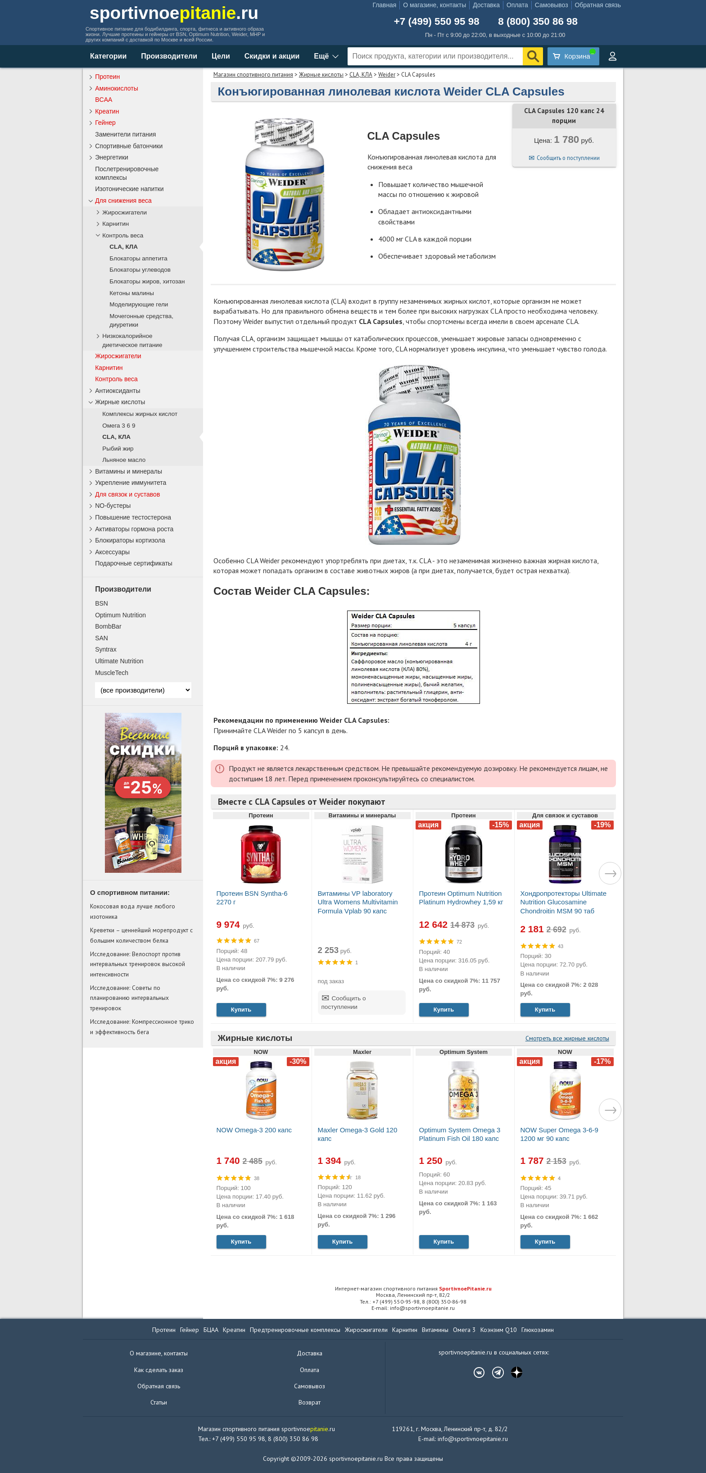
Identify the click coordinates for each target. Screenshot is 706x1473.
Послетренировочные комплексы (126, 173)
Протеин (107, 76)
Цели (221, 56)
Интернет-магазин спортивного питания (413, 1288)
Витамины (435, 1330)
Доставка (486, 5)
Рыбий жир (117, 448)
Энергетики (111, 157)
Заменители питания (125, 134)
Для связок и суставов (127, 494)
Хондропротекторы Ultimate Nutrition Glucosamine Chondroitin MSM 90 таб (563, 901)
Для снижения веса (123, 200)
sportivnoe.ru (174, 13)
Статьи (158, 1402)
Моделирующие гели (138, 304)
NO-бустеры (113, 505)
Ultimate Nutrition (119, 661)
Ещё (321, 56)
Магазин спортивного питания (253, 74)
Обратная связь (598, 5)
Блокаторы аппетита (138, 258)
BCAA (103, 99)
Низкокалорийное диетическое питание (132, 340)
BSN (101, 603)
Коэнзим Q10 (498, 1330)
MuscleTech (111, 672)
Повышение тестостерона (133, 517)
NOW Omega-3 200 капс (254, 1130)
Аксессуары (112, 552)
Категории (108, 56)
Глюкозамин (537, 1330)
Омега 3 (464, 1330)
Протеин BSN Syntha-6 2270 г (252, 897)
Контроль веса (122, 235)
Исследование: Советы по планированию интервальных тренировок (129, 998)
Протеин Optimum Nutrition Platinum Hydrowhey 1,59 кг (461, 897)
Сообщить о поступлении (568, 157)
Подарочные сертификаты (133, 563)
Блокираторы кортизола (130, 540)
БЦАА (211, 1330)
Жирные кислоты (321, 74)
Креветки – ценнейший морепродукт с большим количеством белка (141, 935)
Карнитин (115, 223)
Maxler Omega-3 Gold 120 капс (358, 1134)
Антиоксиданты (117, 390)
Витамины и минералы (128, 471)
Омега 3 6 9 (118, 425)
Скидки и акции (272, 56)
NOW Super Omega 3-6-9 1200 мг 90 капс (559, 1134)
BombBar (108, 626)
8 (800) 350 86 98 (538, 22)
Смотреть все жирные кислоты (567, 1038)
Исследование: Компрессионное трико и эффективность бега (142, 1026)
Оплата (517, 5)
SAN (101, 638)
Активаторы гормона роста (134, 529)
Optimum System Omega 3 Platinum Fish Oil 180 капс (460, 1134)
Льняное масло (123, 459)
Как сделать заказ (158, 1370)
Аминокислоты (116, 88)
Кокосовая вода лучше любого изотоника (132, 911)
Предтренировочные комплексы (295, 1330)
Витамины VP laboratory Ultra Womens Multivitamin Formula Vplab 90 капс (358, 901)
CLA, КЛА (360, 74)
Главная (384, 5)
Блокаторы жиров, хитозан (147, 281)
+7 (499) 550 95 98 (437, 22)
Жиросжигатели (124, 212)
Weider (386, 74)
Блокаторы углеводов (140, 269)
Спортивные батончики (129, 146)
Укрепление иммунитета (130, 482)
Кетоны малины (131, 293)
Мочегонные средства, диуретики (141, 320)
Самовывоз (551, 5)
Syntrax (105, 649)
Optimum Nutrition (120, 615)
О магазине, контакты (434, 5)
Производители (169, 56)
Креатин (107, 111)
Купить (241, 1009)
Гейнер (105, 122)
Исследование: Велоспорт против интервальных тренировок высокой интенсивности (137, 964)
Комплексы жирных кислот (139, 413)
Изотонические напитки (129, 188)
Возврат (310, 1402)
